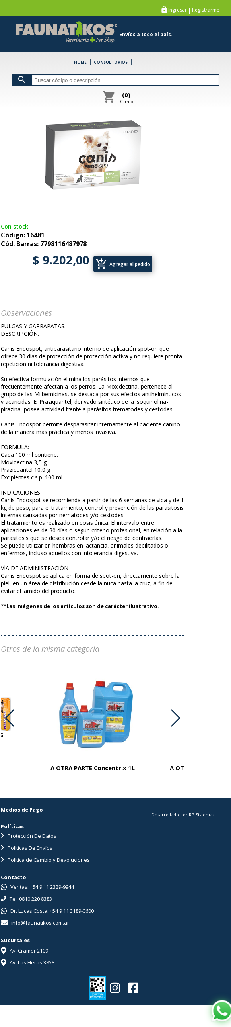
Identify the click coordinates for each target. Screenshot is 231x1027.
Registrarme (205, 10)
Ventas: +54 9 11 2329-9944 (37, 886)
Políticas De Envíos (26, 847)
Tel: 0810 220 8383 (26, 898)
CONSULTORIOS (111, 62)
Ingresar (177, 10)
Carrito (126, 97)
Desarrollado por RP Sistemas (182, 815)
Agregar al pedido (122, 264)
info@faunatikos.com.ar (35, 922)
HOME (80, 62)
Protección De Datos (28, 835)
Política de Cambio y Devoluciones (45, 859)
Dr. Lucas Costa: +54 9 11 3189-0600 (47, 910)
